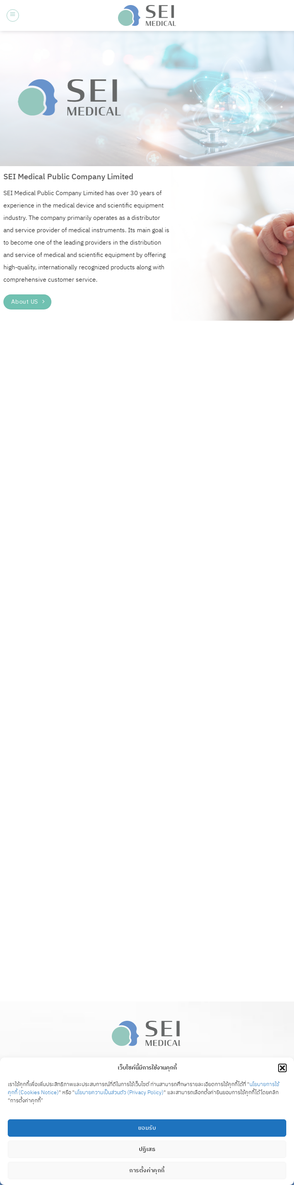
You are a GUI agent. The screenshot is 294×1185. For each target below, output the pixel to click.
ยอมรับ (147, 1128)
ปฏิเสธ (147, 1149)
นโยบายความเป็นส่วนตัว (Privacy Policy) (119, 1092)
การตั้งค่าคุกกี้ (147, 1170)
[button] (282, 1068)
